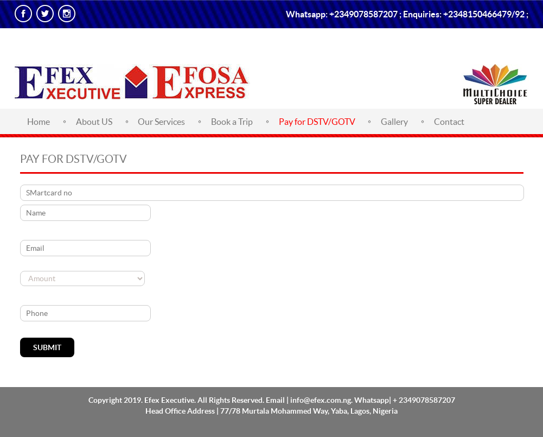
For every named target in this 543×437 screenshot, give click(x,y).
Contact (449, 121)
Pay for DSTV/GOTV (317, 121)
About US (94, 121)
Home (38, 121)
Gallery (394, 121)
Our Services (161, 121)
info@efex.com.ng (320, 400)
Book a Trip (232, 121)
